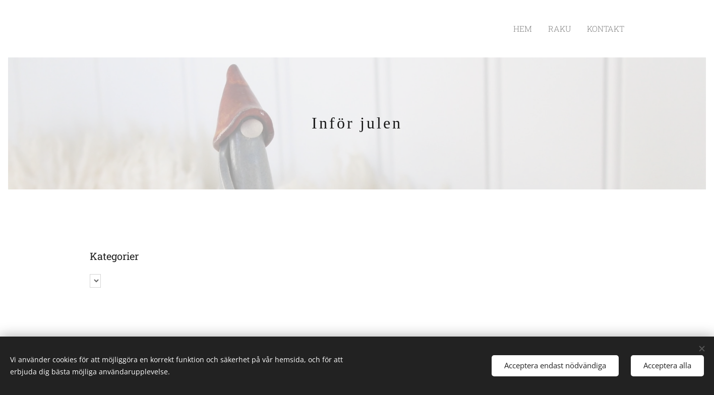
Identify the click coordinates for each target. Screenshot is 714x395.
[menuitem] (533, 28)
